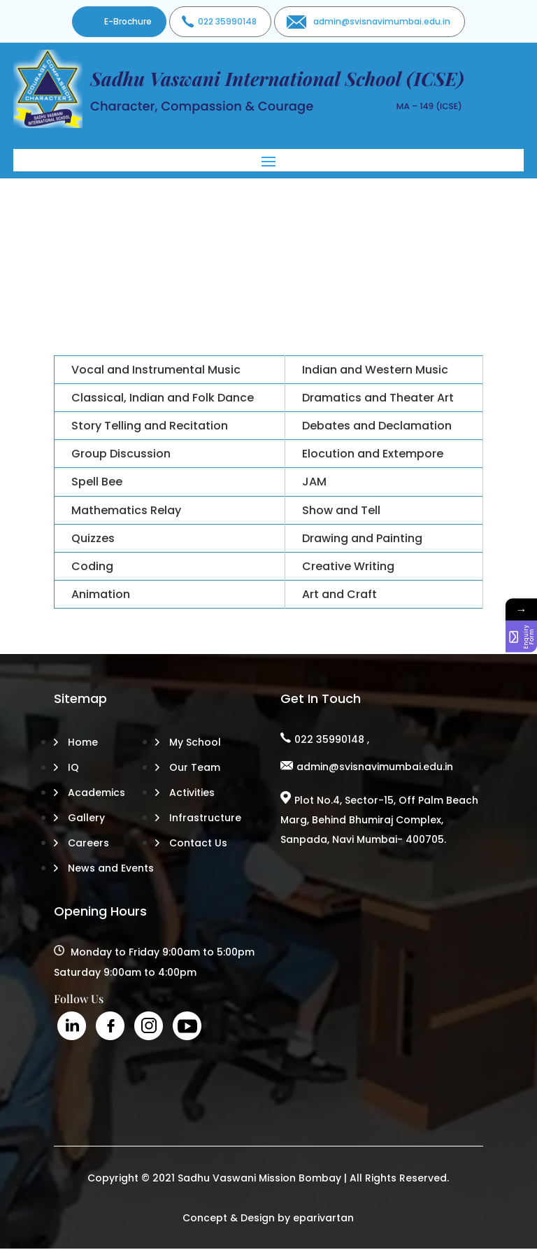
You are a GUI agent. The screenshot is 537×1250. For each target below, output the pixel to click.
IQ (73, 767)
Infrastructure (205, 818)
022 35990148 (227, 21)
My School (195, 742)
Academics (96, 793)
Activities (192, 793)
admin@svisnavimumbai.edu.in (381, 21)
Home (83, 742)
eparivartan (323, 1218)
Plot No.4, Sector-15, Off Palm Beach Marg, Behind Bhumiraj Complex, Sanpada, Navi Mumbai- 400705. (379, 819)
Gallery (86, 818)
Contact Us (198, 843)
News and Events (111, 868)
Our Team (194, 767)
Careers (88, 843)
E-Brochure (128, 21)
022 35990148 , (331, 739)
